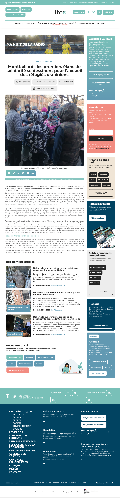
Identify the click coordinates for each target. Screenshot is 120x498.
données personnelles (102, 148)
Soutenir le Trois (60, 25)
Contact (64, 2)
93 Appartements (97, 267)
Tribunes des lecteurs (18, 436)
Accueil (19, 23)
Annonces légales (106, 2)
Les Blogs (16, 432)
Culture (101, 23)
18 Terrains (94, 283)
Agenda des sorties (17, 455)
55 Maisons (95, 278)
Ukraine (48, 62)
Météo (13, 469)
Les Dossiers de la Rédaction (22, 446)
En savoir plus (93, 96)
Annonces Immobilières (88, 2)
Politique (30, 23)
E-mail (91, 129)
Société (72, 23)
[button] (9, 173)
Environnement (86, 23)
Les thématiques (20, 411)
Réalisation (104, 483)
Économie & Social (47, 23)
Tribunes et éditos (22, 441)
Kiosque (15, 465)
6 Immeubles (95, 273)
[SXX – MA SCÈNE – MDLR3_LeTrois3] (44, 54)
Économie (18, 417)
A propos (73, 2)
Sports (62, 23)
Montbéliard (68, 82)
